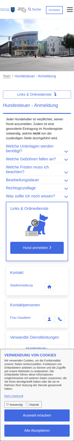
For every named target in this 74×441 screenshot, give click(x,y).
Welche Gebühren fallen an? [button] (37, 159)
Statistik (34, 404)
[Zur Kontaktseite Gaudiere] (49, 319)
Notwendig (16, 404)
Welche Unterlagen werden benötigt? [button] (37, 148)
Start (6, 76)
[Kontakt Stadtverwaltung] (49, 287)
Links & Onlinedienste (37, 94)
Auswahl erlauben (37, 415)
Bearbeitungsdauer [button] (37, 180)
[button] (34, 8)
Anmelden (54, 9)
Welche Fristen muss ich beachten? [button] (37, 169)
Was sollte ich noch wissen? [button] (37, 196)
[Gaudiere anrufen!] (60, 319)
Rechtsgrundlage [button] (37, 188)
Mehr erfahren (13, 396)
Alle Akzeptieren (37, 431)
